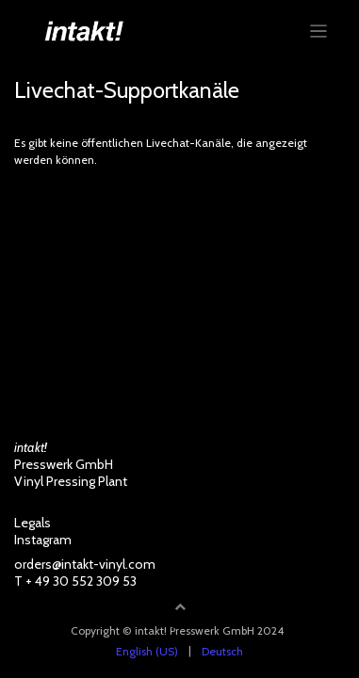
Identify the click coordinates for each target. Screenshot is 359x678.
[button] (180, 606)
